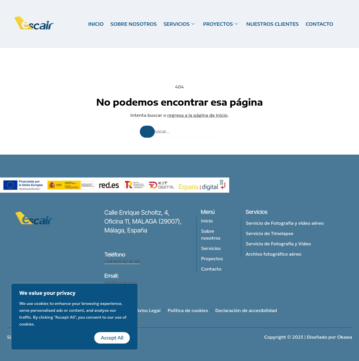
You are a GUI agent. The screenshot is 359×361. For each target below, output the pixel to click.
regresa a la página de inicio (197, 115)
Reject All (74, 338)
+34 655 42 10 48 (121, 262)
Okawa (344, 337)
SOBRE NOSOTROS (134, 24)
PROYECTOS (220, 24)
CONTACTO (319, 24)
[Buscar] (147, 132)
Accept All (112, 338)
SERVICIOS (179, 24)
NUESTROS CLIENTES (272, 24)
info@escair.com (120, 283)
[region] (74, 317)
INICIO (96, 24)
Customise (38, 338)
